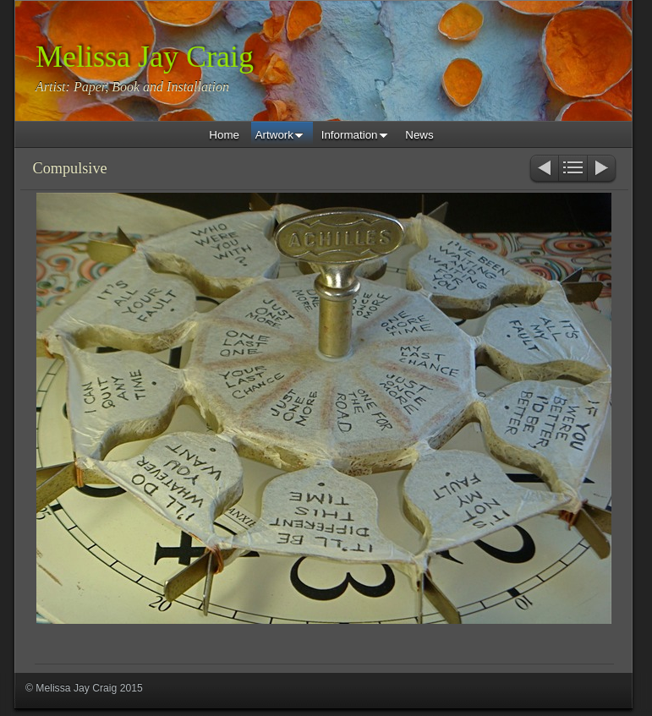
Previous (543, 169)
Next (602, 169)
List (573, 169)
